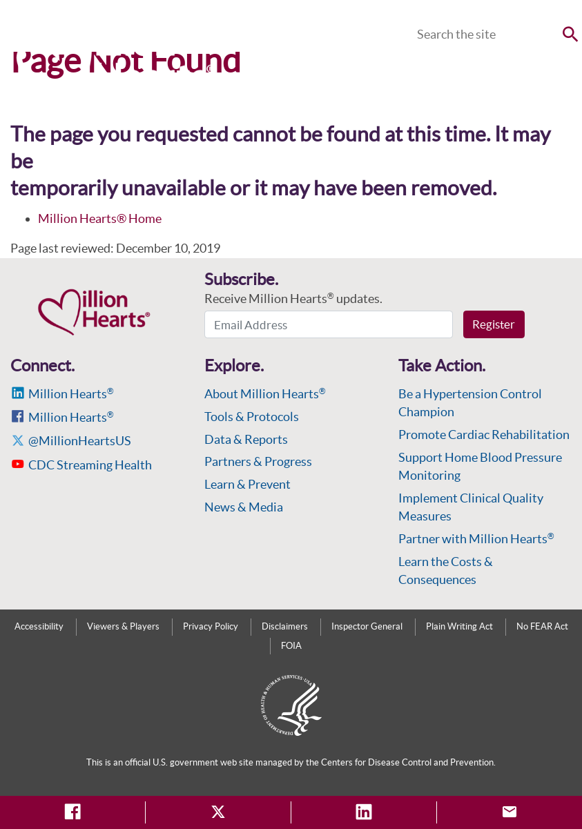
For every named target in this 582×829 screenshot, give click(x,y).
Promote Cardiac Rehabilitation (484, 434)
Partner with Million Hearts (476, 538)
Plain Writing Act (459, 626)
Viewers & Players (123, 626)
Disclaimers (285, 626)
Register (493, 324)
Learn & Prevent (247, 484)
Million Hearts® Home (100, 218)
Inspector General (366, 626)
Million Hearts (71, 394)
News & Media (243, 507)
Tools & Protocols (251, 416)
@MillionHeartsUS (79, 440)
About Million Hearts (265, 394)
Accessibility (39, 626)
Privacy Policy (210, 626)
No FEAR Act (542, 626)
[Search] (496, 34)
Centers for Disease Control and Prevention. (408, 762)
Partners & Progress (258, 461)
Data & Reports (246, 439)
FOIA (291, 646)
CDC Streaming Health (90, 465)
